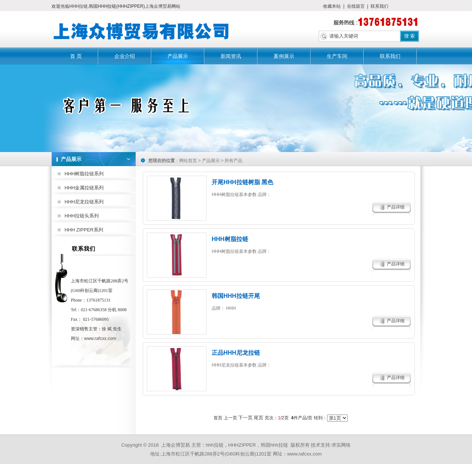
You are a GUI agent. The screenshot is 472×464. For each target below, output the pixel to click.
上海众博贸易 (158, 6)
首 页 (76, 56)
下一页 (245, 417)
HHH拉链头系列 (82, 216)
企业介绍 (124, 56)
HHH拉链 (78, 6)
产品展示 (177, 56)
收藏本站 (332, 6)
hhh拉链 (214, 445)
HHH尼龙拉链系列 (84, 201)
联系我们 (379, 6)
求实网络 (341, 445)
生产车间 (337, 56)
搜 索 (409, 36)
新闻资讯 (231, 56)
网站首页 (188, 160)
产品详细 (396, 207)
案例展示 (284, 56)
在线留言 (356, 6)
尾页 (258, 417)
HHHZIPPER (242, 445)
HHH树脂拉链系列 (84, 173)
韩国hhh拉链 (274, 445)
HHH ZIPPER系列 (84, 230)
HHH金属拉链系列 (84, 187)
